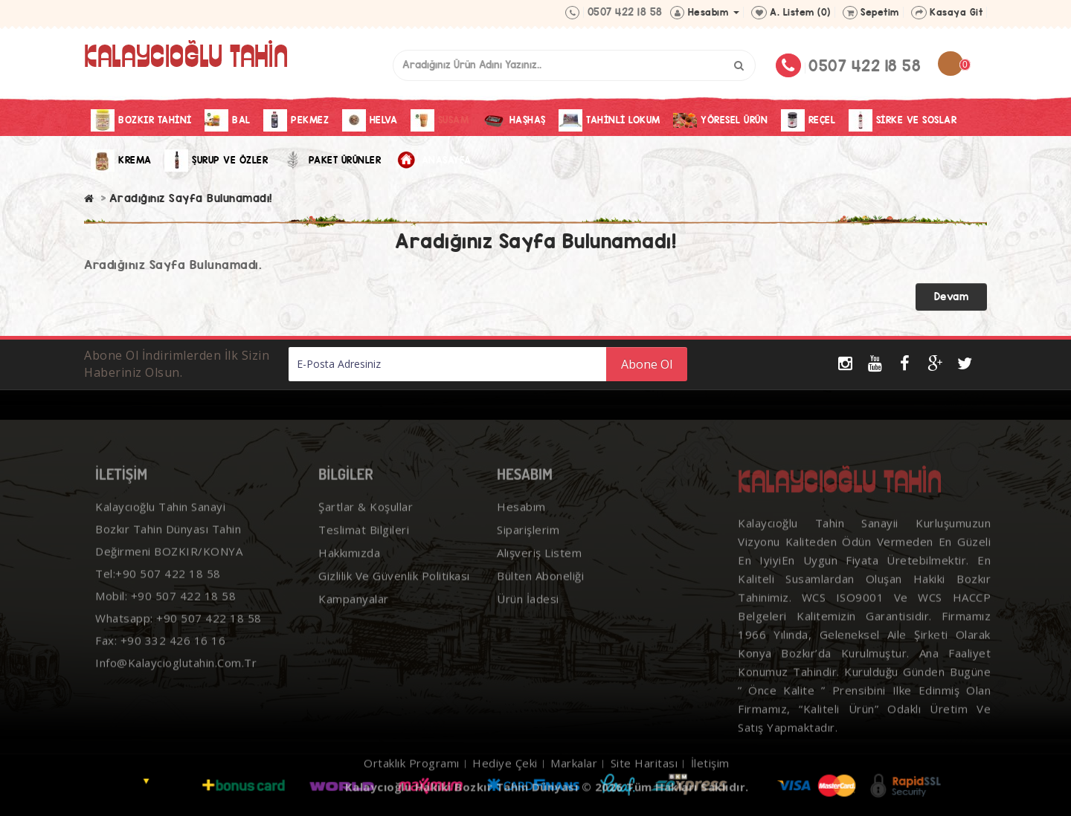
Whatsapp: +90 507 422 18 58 (178, 639)
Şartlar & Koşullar (365, 527)
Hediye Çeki (505, 784)
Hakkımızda (349, 573)
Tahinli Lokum (609, 120)
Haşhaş (514, 120)
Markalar (573, 784)
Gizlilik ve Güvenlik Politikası (394, 596)
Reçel (808, 120)
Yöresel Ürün (720, 120)
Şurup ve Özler (216, 160)
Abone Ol (646, 364)
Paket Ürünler (331, 160)
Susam (440, 120)
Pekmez (296, 120)
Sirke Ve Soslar (903, 120)
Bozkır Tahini (141, 120)
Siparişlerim (528, 550)
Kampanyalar (353, 619)
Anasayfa (433, 160)
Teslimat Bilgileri (363, 550)
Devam (951, 296)
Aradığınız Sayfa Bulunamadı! (191, 198)
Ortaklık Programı (412, 784)
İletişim (710, 784)
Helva (370, 120)
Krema (121, 160)
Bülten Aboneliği (540, 596)
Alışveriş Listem (539, 573)
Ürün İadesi (528, 619)
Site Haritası (644, 784)
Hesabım (521, 527)
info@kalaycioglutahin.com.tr (176, 683)
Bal (228, 120)
